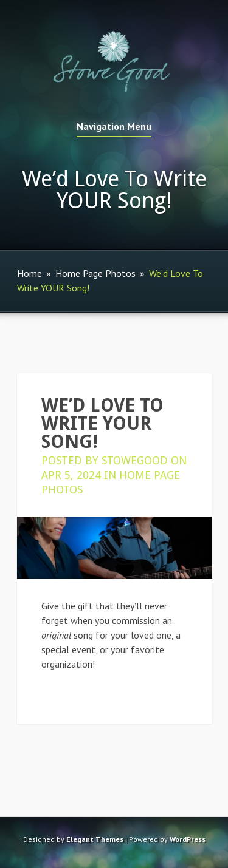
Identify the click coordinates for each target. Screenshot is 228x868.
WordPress (188, 839)
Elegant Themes (94, 839)
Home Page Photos (95, 273)
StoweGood (135, 460)
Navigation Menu (114, 126)
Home (29, 273)
